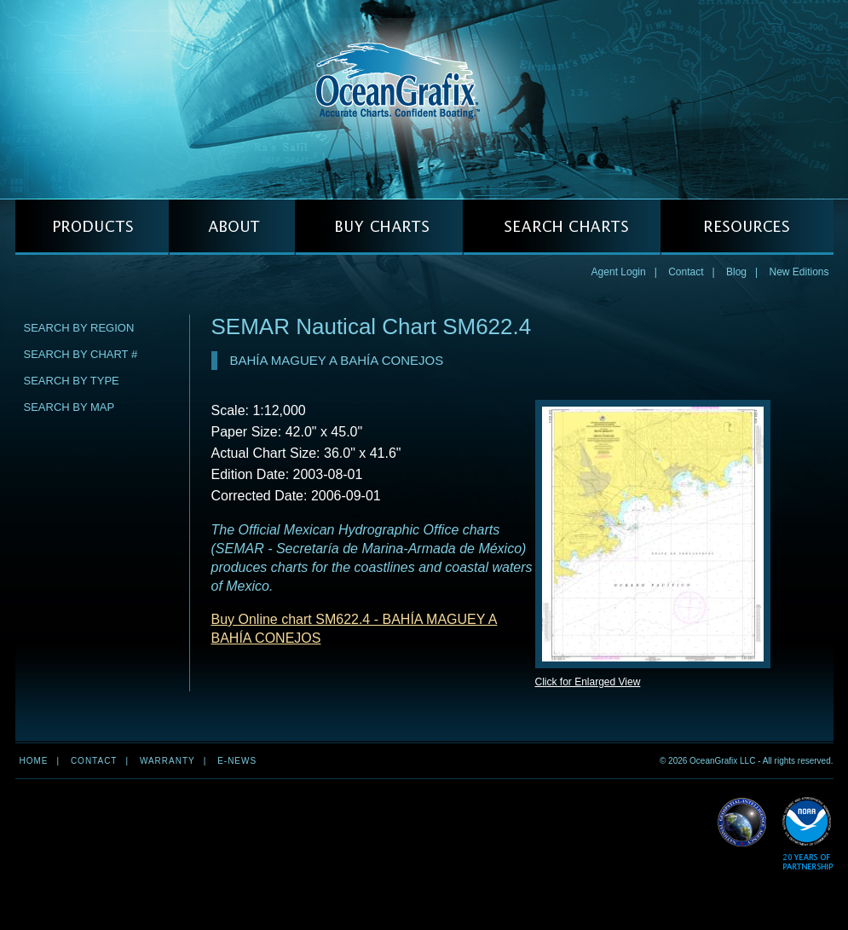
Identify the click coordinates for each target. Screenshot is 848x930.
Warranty (167, 760)
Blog (736, 272)
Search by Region (79, 327)
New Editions (798, 272)
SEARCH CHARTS (562, 227)
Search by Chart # (81, 354)
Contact (685, 272)
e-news (237, 760)
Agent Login (618, 272)
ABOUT (232, 227)
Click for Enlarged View (588, 682)
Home (34, 760)
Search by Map (69, 407)
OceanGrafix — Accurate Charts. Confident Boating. (424, 99)
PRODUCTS (92, 227)
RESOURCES (747, 227)
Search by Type (71, 380)
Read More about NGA (742, 822)
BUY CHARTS (379, 227)
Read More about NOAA (808, 834)
